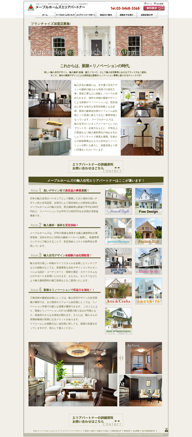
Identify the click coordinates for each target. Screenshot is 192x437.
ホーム (149, 4)
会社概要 (159, 4)
